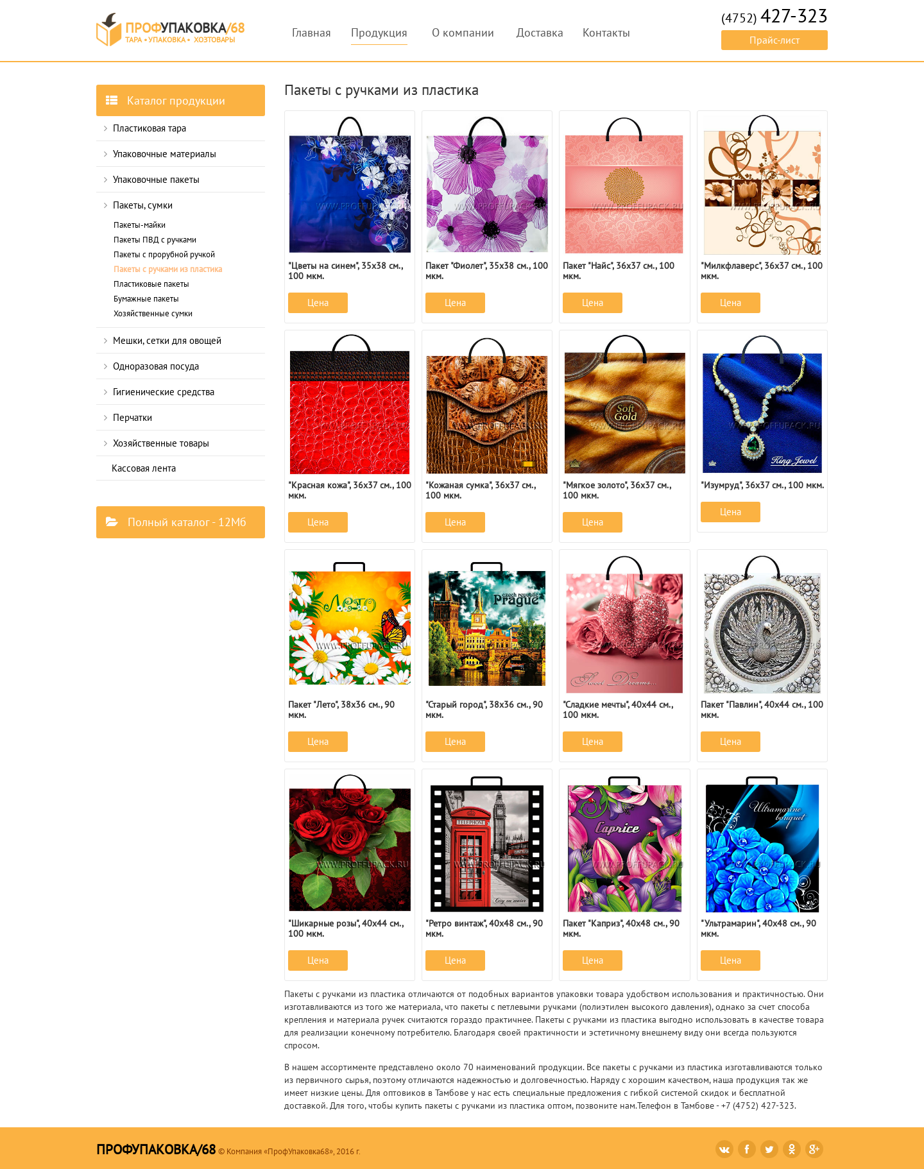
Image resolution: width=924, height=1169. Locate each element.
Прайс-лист (774, 39)
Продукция (379, 32)
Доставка (540, 32)
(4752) (774, 18)
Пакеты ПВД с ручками (155, 239)
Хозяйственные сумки (153, 313)
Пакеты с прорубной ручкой (164, 254)
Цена (318, 302)
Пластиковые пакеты (151, 283)
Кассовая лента (144, 468)
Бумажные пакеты (146, 298)
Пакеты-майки (140, 224)
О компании (463, 32)
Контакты (606, 32)
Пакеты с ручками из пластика (168, 269)
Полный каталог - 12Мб (176, 522)
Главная (311, 32)
